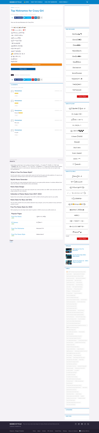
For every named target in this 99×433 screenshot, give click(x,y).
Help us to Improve (73, 431)
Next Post (60, 159)
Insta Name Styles (70, 342)
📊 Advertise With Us (84, 431)
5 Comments (33, 14)
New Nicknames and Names (72, 364)
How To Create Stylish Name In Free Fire (74, 336)
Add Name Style (36, 64)
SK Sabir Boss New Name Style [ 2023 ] (74, 385)
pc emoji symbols (70, 370)
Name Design (69, 357)
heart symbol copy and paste (72, 331)
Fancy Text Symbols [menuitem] (36, 2)
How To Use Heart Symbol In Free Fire (74, 338)
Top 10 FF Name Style (71, 400)
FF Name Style (69, 289)
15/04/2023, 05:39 (58, 120)
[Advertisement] (36, 253)
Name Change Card (77, 355)
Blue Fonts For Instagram (80, 278)
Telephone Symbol (81, 398)
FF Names (68, 291)
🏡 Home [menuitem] (26, 2)
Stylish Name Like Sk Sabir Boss (72, 391)
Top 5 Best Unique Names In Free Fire (73, 402)
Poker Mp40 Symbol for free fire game (74, 379)
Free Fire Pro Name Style (80, 316)
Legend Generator (80, 349)
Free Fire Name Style (81, 301)
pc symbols (77, 370)
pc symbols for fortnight (71, 374)
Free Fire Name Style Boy (71, 310)
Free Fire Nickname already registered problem (75, 314)
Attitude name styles (70, 278)
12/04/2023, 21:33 (58, 90)
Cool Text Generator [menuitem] (51, 2)
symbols (82, 396)
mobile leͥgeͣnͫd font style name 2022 (73, 353)
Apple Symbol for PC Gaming (79, 274)
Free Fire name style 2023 (71, 306)
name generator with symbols (72, 359)
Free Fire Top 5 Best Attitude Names (73, 323)
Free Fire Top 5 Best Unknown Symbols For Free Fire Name (76, 325)
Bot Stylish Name (70, 280)
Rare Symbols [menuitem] (63, 2)
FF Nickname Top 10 (76, 291)
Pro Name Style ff (70, 381)
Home (12, 7)
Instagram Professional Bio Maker (73, 346)
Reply (16, 95)
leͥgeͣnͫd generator (70, 351)
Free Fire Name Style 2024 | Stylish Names (79, 255)
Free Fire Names (81, 310)
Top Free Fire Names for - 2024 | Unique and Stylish (80, 261)
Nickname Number (70, 368)
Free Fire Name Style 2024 (72, 308)
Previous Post (13, 159)
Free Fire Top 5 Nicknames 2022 (73, 327)
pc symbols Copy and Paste (71, 372)
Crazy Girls (17, 7)
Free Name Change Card (71, 329)
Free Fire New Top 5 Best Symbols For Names (75, 312)
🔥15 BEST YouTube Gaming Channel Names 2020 (76, 271)
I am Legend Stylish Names (71, 340)
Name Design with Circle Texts (79, 357)
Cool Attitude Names (70, 284)
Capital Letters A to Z (70, 282)
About (38, 431)
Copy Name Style (79, 284)
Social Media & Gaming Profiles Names (74, 387)
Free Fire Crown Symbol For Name (73, 299)
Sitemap (65, 431)
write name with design (71, 404)
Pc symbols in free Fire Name (72, 376)
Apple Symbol (69, 274)
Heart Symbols (81, 331)
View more (23, 69)
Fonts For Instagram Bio (71, 295)
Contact (44, 431)
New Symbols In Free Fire (71, 366)
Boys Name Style (78, 280)
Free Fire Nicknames (70, 316)
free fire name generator (71, 301)
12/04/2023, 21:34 (58, 110)
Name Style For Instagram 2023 (72, 361)
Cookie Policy (58, 431)
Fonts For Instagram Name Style (72, 297)
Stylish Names (78, 394)
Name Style (81, 359)
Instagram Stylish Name (71, 349)
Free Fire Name (84, 299)
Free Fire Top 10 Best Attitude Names (73, 321)
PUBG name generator (79, 381)
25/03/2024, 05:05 (58, 130)
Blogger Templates (19, 431)
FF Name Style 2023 (78, 289)
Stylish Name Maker (70, 394)
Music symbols (69, 355)
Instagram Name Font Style (80, 342)
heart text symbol (70, 334)
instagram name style (70, 344)
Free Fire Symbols (81, 319)
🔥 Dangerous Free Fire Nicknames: (78, 249)
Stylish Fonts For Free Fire (71, 389)
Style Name (85, 387)
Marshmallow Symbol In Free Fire (81, 351)
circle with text (79, 282)
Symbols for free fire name (71, 398)
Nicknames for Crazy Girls (25, 75)
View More (82, 96)
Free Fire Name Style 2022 (72, 304)
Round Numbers (69, 383)
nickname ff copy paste (82, 366)
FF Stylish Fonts (69, 293)
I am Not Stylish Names (82, 340)
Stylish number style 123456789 (73, 396)
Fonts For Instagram (78, 293)
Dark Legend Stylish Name (77, 286)
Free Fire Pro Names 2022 (71, 319)
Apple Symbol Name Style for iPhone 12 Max (75, 276)
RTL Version (50, 431)
